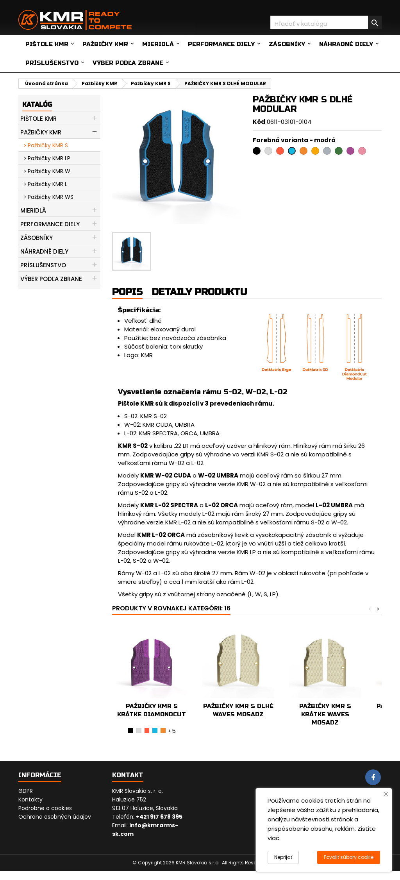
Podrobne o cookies (45, 808)
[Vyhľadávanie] (326, 22)
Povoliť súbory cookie (348, 857)
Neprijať (283, 857)
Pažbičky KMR (105, 44)
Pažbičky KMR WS (50, 197)
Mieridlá (158, 44)
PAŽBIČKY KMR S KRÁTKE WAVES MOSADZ (325, 714)
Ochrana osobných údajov (54, 817)
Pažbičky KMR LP (49, 158)
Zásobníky (287, 44)
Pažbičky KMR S (48, 145)
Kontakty (30, 799)
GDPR (25, 791)
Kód (259, 122)
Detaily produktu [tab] (199, 292)
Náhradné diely (346, 44)
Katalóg (37, 104)
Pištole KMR (46, 44)
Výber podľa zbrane (128, 62)
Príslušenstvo (52, 62)
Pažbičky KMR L (47, 184)
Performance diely (221, 44)
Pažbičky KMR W (49, 171)
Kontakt (127, 775)
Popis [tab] (127, 292)
